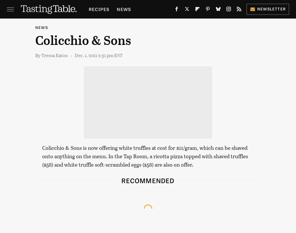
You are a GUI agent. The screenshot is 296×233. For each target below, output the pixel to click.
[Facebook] (177, 10)
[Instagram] (229, 10)
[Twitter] (187, 10)
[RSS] (239, 10)
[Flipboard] (197, 10)
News (124, 9)
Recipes (99, 9)
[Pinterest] (208, 10)
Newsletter (268, 9)
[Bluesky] (218, 10)
